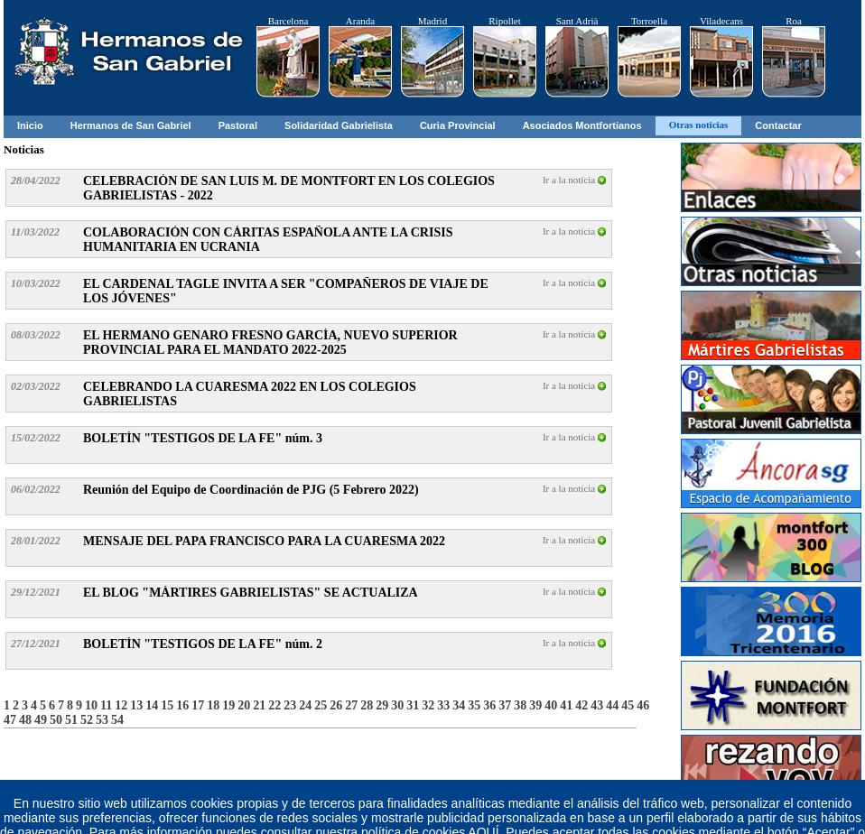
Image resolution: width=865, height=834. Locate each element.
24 (305, 705)
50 (56, 720)
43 (597, 705)
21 (259, 705)
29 (382, 705)
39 (535, 705)
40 (550, 705)
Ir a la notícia (575, 179)
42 (581, 705)
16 (182, 705)
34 (458, 705)
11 (106, 705)
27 (351, 705)
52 (86, 720)
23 (290, 705)
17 (197, 705)
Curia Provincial (458, 125)
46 (643, 705)
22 (274, 705)
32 (428, 705)
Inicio (30, 125)
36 (489, 705)
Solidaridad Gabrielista (338, 125)
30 (397, 705)
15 (167, 705)
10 (91, 705)
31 (412, 705)
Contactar (778, 125)
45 (627, 705)
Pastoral (238, 125)
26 (336, 705)
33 (443, 705)
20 (243, 705)
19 (228, 705)
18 (213, 705)
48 (25, 720)
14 (151, 705)
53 (102, 720)
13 (136, 705)
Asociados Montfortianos (582, 125)
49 (40, 720)
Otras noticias (699, 124)
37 (504, 705)
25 (320, 705)
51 (71, 720)
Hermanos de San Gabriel (130, 125)
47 (10, 720)
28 (366, 705)
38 (520, 705)
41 (566, 705)
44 (612, 705)
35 (474, 705)
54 (117, 720)
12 (121, 705)
